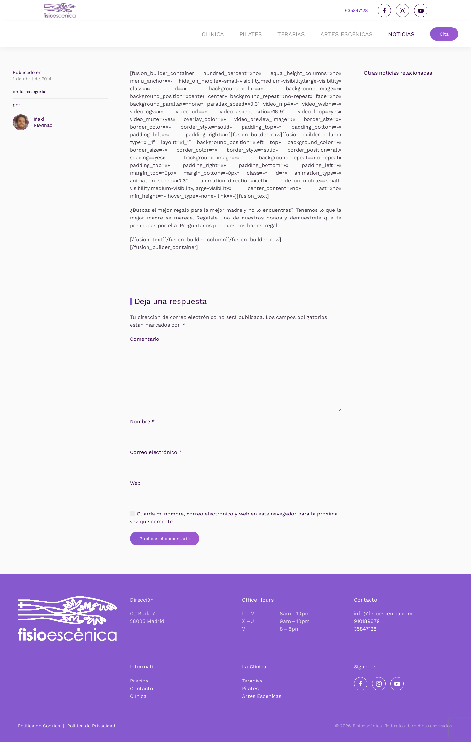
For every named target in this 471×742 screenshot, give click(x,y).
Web (135, 487)
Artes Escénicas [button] (346, 34)
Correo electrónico (156, 456)
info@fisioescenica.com (383, 613)
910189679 (367, 621)
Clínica (138, 696)
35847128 (365, 629)
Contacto (141, 688)
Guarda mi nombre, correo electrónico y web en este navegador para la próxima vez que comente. (234, 521)
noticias (401, 34)
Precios (139, 681)
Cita (444, 33)
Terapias (252, 681)
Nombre (142, 425)
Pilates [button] (250, 34)
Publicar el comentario (165, 542)
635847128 (356, 10)
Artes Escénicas (261, 696)
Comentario (144, 343)
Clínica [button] (213, 34)
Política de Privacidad (91, 725)
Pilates (250, 688)
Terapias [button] (291, 34)
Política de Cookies (39, 725)
